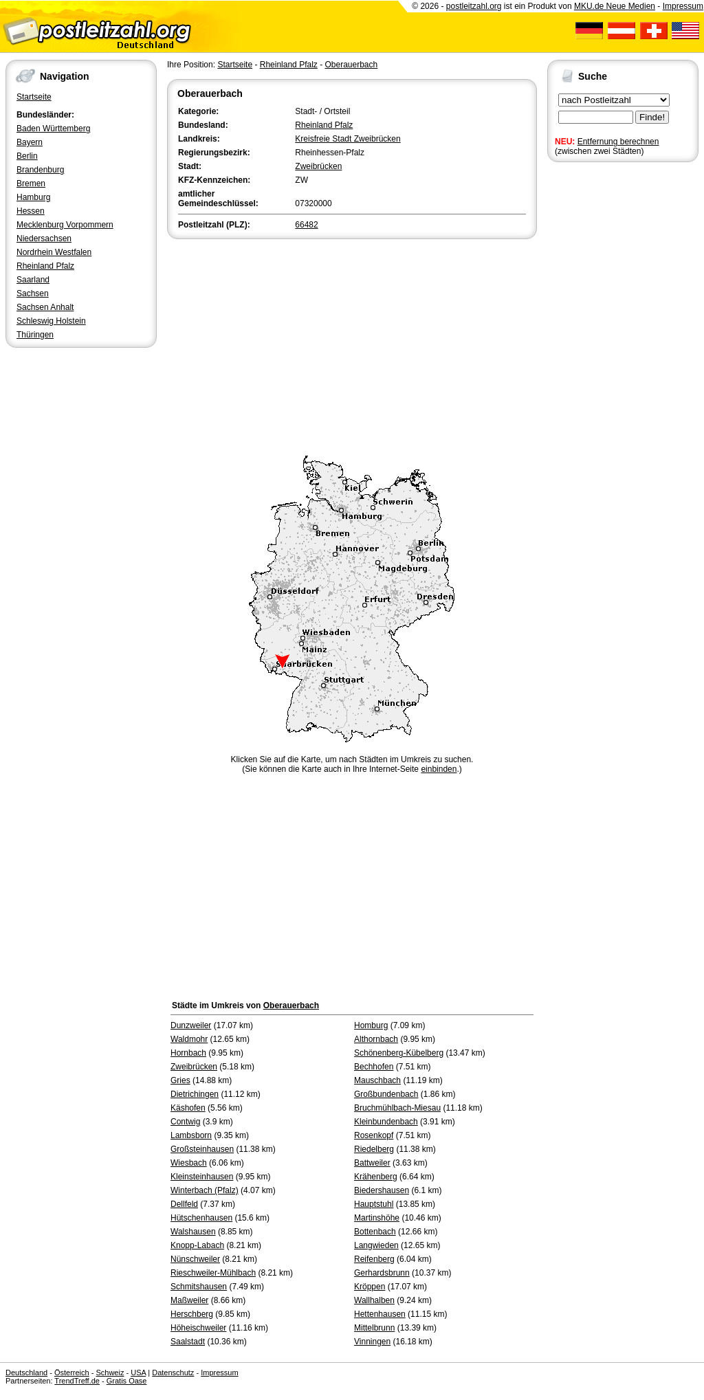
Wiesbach (188, 1163)
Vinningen (372, 1341)
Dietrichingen (194, 1094)
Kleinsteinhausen (201, 1176)
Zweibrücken (318, 166)
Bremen (30, 183)
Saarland (33, 280)
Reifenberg (374, 1259)
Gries (180, 1080)
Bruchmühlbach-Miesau (397, 1108)
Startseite (34, 97)
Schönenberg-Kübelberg (398, 1053)
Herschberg (191, 1314)
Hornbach (188, 1053)
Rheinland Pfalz (45, 266)
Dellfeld (184, 1204)
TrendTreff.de (77, 1381)
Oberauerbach (350, 64)
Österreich (71, 1372)
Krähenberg (375, 1176)
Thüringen (35, 335)
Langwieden (376, 1245)
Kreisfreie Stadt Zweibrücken (347, 139)
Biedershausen (381, 1190)
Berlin (27, 156)
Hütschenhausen (201, 1218)
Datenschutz (173, 1372)
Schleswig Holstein (51, 321)
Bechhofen (373, 1066)
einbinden (438, 769)
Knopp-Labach (197, 1245)
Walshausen (193, 1231)
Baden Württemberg (53, 128)
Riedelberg (374, 1149)
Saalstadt (187, 1341)
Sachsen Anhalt (45, 307)
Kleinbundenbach (386, 1121)
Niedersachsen (44, 238)
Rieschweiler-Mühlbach (213, 1273)
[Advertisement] (352, 345)
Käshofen (188, 1108)
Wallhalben (374, 1300)
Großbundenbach (386, 1094)
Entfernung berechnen (618, 141)
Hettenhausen (380, 1314)
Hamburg (33, 197)
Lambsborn (191, 1135)
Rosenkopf (373, 1135)
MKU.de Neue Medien (614, 6)
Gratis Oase (127, 1381)
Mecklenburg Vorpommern (64, 225)
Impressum (683, 6)
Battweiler (372, 1163)
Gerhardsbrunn (382, 1273)
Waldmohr (189, 1039)
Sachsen (32, 293)
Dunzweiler (190, 1025)
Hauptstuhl (373, 1204)
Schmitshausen (198, 1286)
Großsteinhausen (202, 1149)
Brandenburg (40, 170)
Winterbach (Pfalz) (204, 1190)
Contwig (185, 1121)
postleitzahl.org (474, 6)
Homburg (371, 1025)
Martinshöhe (376, 1218)
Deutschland (26, 1372)
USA (138, 1372)
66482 (306, 225)
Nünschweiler (195, 1259)
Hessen (30, 211)
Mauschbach (377, 1080)
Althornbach (376, 1039)
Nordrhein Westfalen (53, 252)
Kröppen (369, 1286)
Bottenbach (375, 1231)
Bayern (29, 142)
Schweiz (110, 1372)
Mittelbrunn (374, 1328)
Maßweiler (189, 1300)
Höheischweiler (198, 1328)
